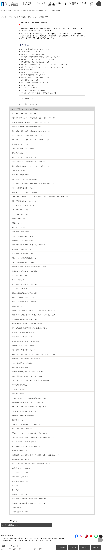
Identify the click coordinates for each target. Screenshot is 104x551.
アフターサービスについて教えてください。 (24, 253)
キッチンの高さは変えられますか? (22, 428)
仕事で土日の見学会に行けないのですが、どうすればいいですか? (31, 166)
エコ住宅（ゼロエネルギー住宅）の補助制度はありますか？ (39, 93)
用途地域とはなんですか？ (19, 494)
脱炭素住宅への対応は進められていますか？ (24, 367)
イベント (73, 547)
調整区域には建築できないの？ (21, 481)
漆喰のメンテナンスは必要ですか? (22, 249)
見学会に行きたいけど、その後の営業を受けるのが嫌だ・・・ (30, 161)
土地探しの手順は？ (17, 507)
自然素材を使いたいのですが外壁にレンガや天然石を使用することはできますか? (35, 455)
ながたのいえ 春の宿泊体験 (55, 4)
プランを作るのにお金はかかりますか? (23, 236)
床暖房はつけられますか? (19, 420)
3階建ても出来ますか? (18, 218)
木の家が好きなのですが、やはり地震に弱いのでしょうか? (29, 398)
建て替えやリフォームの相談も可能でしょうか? (25, 157)
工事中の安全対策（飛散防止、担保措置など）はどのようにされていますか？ (34, 118)
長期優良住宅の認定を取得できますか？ (23, 345)
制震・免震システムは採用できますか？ (23, 350)
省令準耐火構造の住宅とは (19, 385)
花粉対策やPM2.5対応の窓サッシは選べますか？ (26, 358)
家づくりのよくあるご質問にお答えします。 (24, 113)
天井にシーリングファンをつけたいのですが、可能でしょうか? (30, 433)
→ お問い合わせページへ (26, 98)
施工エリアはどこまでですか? (20, 175)
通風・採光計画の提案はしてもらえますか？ (24, 201)
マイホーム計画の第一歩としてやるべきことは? (25, 341)
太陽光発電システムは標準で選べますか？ (24, 411)
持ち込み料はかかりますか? (20, 144)
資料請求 (91, 4)
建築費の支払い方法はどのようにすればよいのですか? (37, 59)
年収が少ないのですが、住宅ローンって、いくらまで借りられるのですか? (44, 67)
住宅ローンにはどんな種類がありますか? (33, 72)
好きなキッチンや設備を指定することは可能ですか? (27, 424)
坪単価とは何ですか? (27, 69)
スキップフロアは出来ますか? (20, 214)
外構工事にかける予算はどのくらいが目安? (34, 90)
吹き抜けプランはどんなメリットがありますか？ (26, 192)
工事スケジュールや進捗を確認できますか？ (24, 258)
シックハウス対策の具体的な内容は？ (23, 363)
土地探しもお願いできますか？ (21, 512)
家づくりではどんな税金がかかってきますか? (35, 82)
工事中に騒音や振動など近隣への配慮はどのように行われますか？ (31, 131)
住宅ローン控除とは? (27, 85)
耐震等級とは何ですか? (18, 393)
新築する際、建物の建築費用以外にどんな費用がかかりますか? (40, 57)
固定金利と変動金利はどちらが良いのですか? (35, 77)
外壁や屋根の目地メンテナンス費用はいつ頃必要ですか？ (28, 245)
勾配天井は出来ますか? (18, 227)
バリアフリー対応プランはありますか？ (23, 205)
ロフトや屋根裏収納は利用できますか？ (23, 188)
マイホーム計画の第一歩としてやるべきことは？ (36, 49)
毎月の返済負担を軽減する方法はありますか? (35, 62)
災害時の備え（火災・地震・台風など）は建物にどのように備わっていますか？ (35, 354)
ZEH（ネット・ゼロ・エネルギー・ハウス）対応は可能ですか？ (30, 380)
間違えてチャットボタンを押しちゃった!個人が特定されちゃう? (30, 139)
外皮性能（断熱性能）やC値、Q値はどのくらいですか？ (28, 371)
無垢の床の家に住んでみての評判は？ (23, 459)
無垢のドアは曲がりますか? (20, 450)
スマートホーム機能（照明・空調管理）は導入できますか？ (29, 406)
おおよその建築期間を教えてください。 (23, 262)
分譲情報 (62, 547)
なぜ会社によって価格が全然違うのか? (33, 54)
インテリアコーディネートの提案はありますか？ (26, 179)
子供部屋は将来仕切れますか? (20, 231)
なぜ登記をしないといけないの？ (21, 468)
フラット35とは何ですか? (29, 87)
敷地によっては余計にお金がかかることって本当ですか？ (28, 503)
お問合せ (96, 547)
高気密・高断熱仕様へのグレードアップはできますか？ (28, 376)
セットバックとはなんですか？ (21, 472)
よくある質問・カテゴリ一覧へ (28, 104)
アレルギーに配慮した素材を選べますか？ (24, 442)
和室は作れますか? (17, 223)
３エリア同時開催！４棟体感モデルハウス (75, 4)
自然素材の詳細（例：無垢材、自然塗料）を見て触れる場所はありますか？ (33, 437)
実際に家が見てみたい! (18, 170)
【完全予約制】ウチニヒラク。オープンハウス (33, 4)
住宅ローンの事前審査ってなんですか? (33, 75)
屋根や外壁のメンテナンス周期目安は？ (23, 240)
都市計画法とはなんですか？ (20, 477)
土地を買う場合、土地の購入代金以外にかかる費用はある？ (29, 498)
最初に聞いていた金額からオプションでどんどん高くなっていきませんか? (44, 64)
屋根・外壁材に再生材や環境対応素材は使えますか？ (27, 446)
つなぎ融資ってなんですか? (29, 80)
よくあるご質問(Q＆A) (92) (10, 525)
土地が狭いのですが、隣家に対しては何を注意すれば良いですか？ (31, 463)
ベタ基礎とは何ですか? (18, 389)
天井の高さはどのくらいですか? (21, 210)
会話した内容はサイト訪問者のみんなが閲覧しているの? (28, 135)
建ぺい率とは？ (16, 490)
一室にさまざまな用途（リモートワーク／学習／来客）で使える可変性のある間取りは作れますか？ (41, 196)
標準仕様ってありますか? (19, 153)
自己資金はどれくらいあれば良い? (31, 51)
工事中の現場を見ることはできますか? (23, 148)
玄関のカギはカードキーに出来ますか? (23, 415)
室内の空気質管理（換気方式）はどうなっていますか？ (28, 402)
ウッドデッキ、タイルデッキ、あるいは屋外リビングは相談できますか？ (33, 183)
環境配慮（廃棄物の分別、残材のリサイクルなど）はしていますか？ (32, 122)
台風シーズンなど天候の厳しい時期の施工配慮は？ (26, 126)
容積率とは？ (15, 485)
